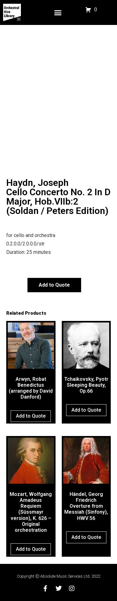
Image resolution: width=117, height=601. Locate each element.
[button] (58, 12)
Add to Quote (54, 285)
